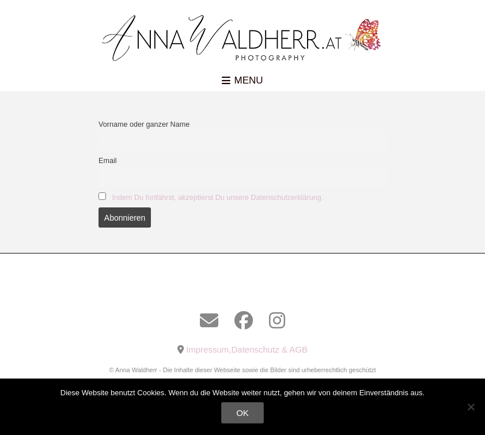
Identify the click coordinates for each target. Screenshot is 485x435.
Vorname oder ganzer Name (144, 124)
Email (107, 161)
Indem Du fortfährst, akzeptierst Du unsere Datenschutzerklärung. (218, 198)
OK (242, 413)
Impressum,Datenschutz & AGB (247, 349)
